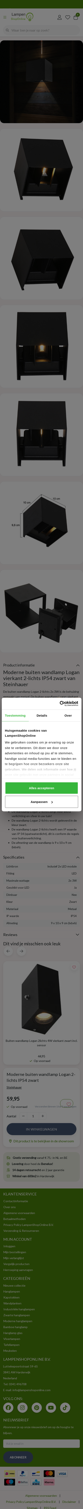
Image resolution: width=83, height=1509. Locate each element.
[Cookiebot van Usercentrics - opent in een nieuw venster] (59, 703)
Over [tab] (68, 715)
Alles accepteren (41, 788)
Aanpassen (42, 802)
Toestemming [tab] (15, 715)
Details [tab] (42, 715)
